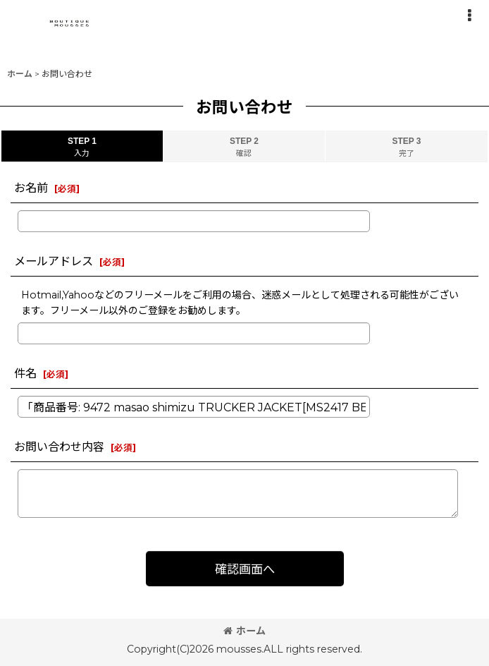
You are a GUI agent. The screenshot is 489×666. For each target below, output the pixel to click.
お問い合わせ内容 (59, 447)
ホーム (244, 630)
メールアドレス (53, 261)
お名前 (31, 188)
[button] (469, 16)
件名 (25, 373)
